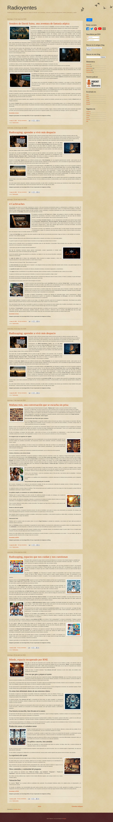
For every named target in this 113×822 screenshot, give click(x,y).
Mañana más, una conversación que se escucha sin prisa (38, 404)
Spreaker (88, 104)
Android (88, 102)
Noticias (88, 64)
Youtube (88, 115)
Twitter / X (88, 113)
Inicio (39, 806)
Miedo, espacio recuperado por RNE (28, 659)
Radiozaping (15, 194)
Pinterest (88, 119)
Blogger (64, 818)
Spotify (87, 100)
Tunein (87, 98)
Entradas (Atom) (16, 809)
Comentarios (90, 39)
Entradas (89, 37)
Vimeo (87, 117)
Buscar (89, 49)
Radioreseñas (16, 122)
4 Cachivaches (17, 203)
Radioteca (88, 70)
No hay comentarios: (22, 120)
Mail (87, 121)
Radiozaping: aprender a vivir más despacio (32, 132)
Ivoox (87, 94)
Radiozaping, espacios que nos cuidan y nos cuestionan (38, 556)
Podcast (88, 66)
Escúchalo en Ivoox (14, 113)
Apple (87, 96)
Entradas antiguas (77, 806)
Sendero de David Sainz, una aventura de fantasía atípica (39, 23)
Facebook (88, 111)
